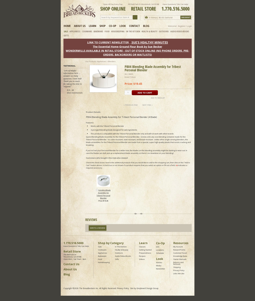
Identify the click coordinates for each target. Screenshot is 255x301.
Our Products (90, 61)
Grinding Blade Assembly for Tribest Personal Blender (104, 194)
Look (123, 25)
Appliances (75, 31)
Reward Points (179, 250)
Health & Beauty (149, 31)
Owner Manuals (180, 259)
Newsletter (160, 269)
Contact (134, 25)
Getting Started (145, 250)
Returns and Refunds (178, 263)
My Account (178, 246)
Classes (142, 246)
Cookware (87, 31)
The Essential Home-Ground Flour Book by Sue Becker (127, 46)
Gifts (66, 35)
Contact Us (71, 264)
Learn (92, 25)
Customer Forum (180, 253)
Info (157, 247)
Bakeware (98, 31)
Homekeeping (104, 262)
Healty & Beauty (121, 250)
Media (158, 265)
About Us (80, 25)
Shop (102, 25)
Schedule (160, 253)
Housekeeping (117, 31)
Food (107, 31)
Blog (146, 25)
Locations (160, 250)
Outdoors (164, 31)
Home (67, 25)
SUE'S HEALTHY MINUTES (150, 42)
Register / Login (185, 26)
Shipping (177, 267)
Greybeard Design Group (147, 288)
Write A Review (97, 228)
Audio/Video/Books (179, 31)
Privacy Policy (178, 270)
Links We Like (178, 273)
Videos (142, 259)
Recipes (142, 256)
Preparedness (145, 253)
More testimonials (75, 92)
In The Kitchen (133, 31)
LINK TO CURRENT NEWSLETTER (108, 42)
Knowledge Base (180, 256)
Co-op (112, 25)
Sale (66, 31)
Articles (159, 262)
